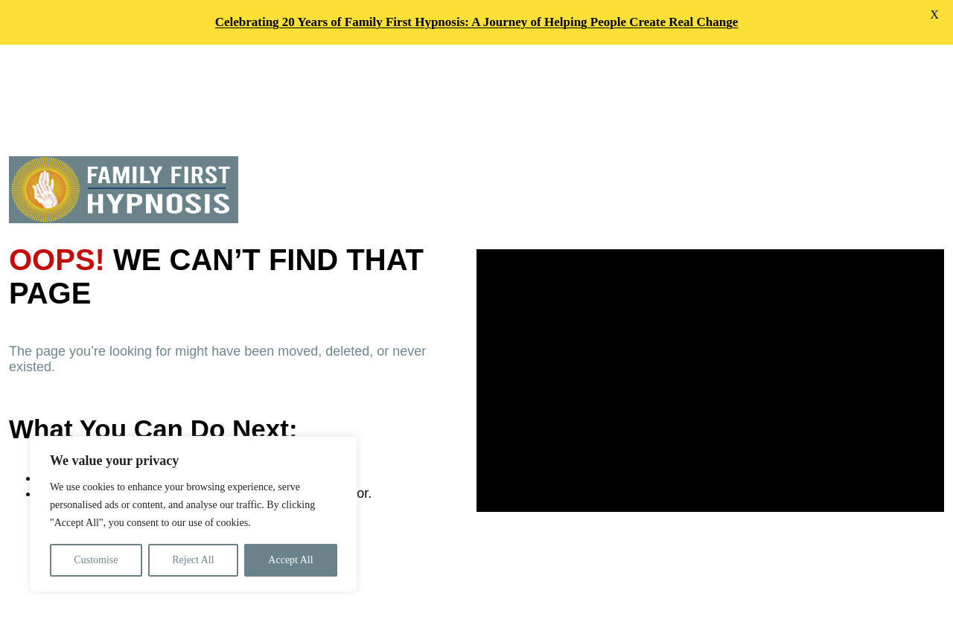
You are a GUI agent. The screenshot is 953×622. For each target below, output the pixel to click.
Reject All (193, 559)
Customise (96, 559)
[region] (193, 514)
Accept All (290, 559)
